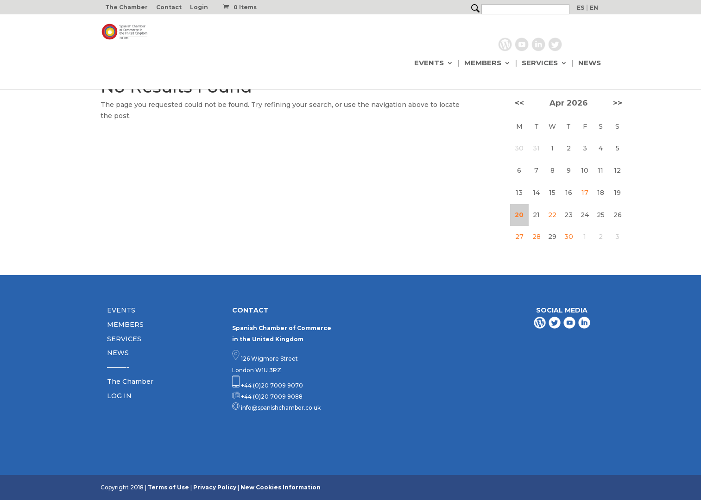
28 (536, 236)
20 (519, 215)
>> (617, 102)
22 (552, 215)
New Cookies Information (280, 487)
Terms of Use (168, 487)
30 (568, 236)
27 (519, 236)
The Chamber (126, 8)
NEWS (589, 63)
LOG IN (119, 396)
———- (118, 367)
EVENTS (429, 63)
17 (584, 192)
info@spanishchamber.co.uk (280, 407)
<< (519, 102)
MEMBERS (482, 63)
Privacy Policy (214, 487)
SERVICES (540, 63)
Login (199, 8)
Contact (169, 8)
